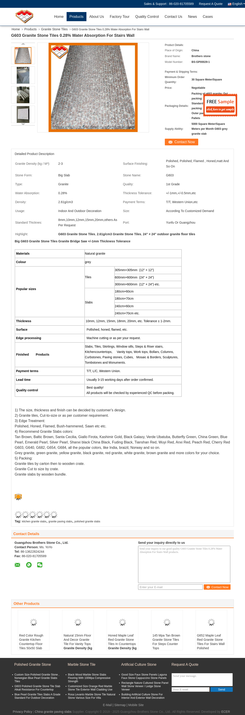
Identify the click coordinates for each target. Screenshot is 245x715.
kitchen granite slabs (34, 521)
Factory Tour (120, 17)
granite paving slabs (60, 521)
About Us (96, 17)
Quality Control (147, 17)
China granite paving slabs (53, 711)
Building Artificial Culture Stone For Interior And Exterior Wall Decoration (143, 696)
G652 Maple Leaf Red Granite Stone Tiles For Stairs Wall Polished (211, 642)
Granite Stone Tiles (54, 29)
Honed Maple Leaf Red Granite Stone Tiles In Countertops (122, 640)
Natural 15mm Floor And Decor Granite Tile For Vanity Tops (77, 640)
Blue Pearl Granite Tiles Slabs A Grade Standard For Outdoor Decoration (37, 696)
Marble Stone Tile (82, 664)
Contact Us (173, 17)
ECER (225, 711)
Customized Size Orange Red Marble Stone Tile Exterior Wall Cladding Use (90, 688)
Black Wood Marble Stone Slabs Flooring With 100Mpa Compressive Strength (89, 678)
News (192, 17)
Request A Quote (211, 4)
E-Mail (107, 705)
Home (59, 17)
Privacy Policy (22, 711)
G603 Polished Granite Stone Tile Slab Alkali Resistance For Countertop (37, 688)
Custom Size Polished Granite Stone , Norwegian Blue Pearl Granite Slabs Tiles (36, 678)
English (238, 4)
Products (76, 17)
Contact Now (184, 142)
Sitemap (120, 705)
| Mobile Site (135, 705)
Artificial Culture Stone (138, 664)
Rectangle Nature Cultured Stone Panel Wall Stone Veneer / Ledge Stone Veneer (144, 686)
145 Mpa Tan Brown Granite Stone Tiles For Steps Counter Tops (166, 642)
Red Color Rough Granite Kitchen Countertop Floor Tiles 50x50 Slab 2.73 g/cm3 (31, 644)
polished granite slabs (87, 521)
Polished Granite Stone (32, 664)
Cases (208, 17)
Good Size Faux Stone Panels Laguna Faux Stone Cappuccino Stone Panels (144, 676)
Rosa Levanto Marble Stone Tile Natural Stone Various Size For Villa (91, 696)
